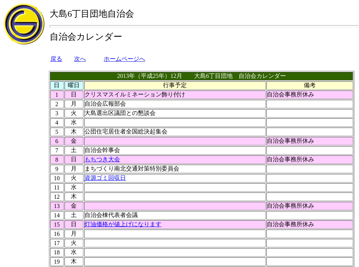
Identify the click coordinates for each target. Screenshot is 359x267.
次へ (80, 59)
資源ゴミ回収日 (105, 178)
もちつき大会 (102, 159)
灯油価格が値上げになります (123, 224)
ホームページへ (124, 59)
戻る (56, 59)
